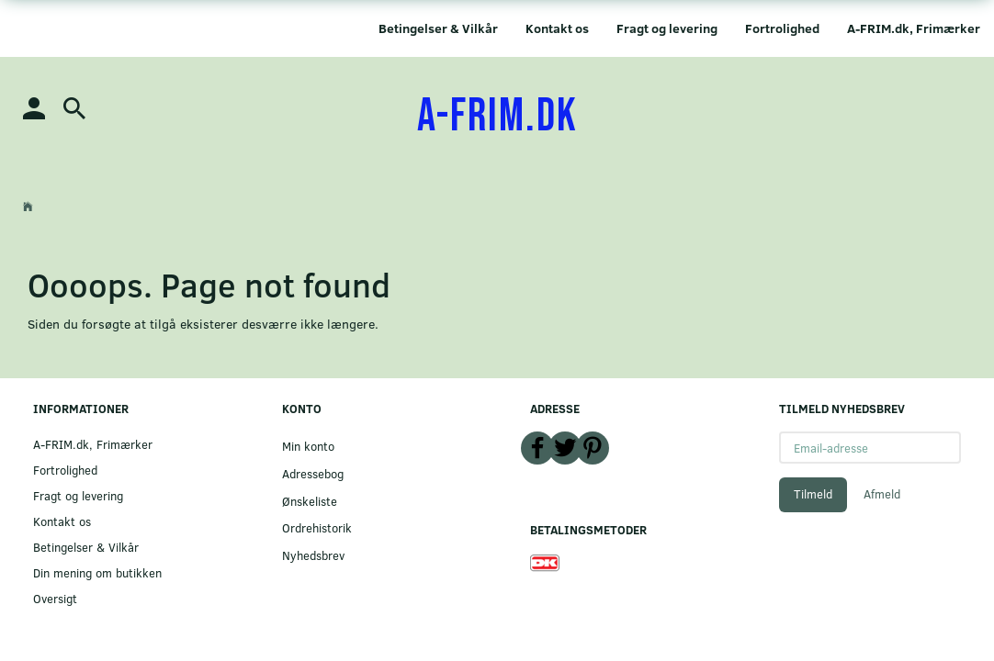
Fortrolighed (782, 28)
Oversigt (55, 598)
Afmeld (882, 494)
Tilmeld (813, 494)
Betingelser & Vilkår (438, 28)
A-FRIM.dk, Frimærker (913, 28)
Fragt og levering (666, 28)
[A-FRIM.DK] (497, 116)
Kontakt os (557, 28)
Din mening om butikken (97, 572)
